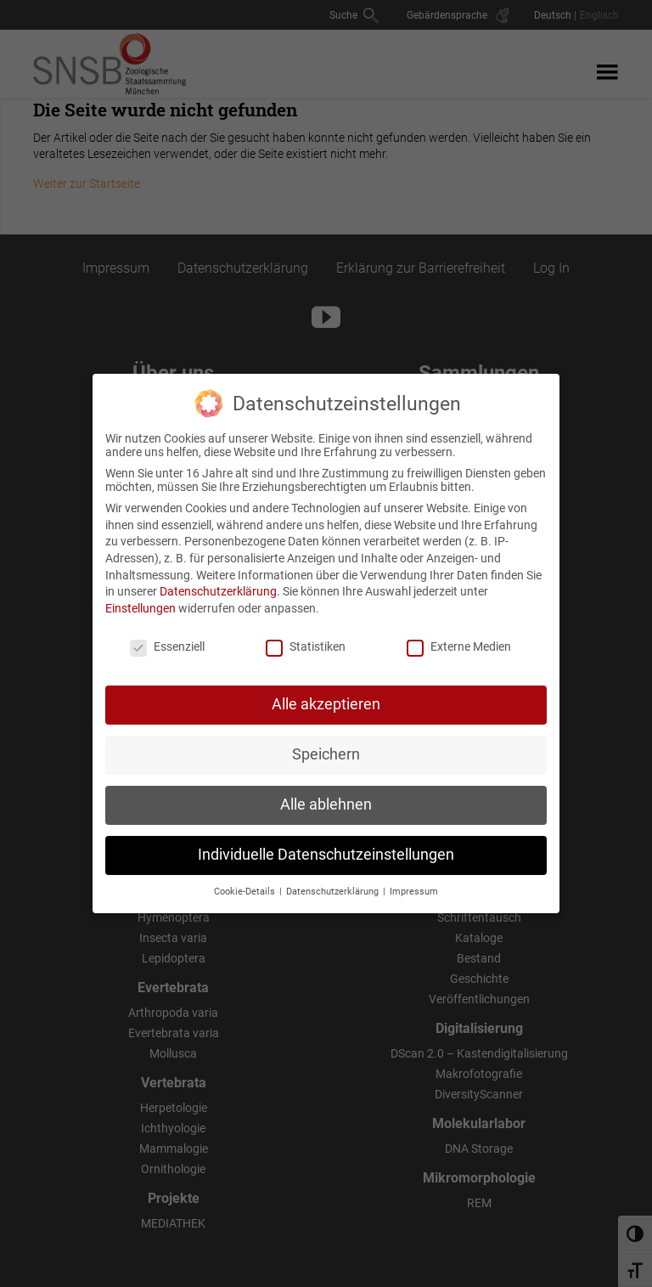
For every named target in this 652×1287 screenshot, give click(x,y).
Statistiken (306, 633)
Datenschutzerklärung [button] (333, 878)
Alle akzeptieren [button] (326, 691)
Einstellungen (140, 594)
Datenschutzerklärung (218, 578)
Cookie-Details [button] (246, 878)
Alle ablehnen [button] (326, 791)
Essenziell (167, 633)
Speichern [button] (326, 741)
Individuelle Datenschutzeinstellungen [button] (326, 841)
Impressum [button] (414, 878)
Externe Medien (459, 633)
